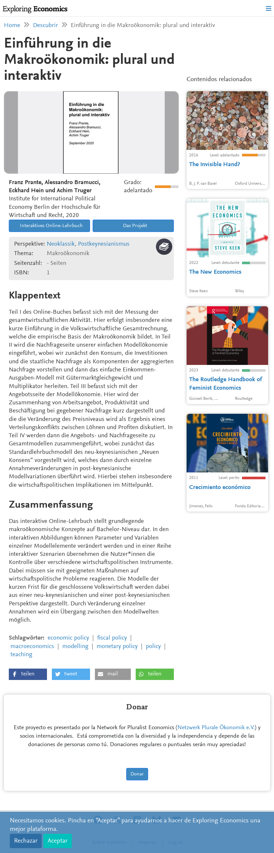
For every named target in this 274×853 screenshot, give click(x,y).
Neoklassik (61, 244)
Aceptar (58, 841)
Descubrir (45, 25)
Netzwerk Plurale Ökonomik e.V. (216, 728)
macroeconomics (32, 646)
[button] (28, 674)
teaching (21, 655)
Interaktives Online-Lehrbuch (51, 225)
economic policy (68, 638)
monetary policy (117, 646)
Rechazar (26, 841)
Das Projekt (134, 225)
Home (12, 25)
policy (153, 646)
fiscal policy (112, 638)
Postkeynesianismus (103, 244)
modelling (75, 646)
